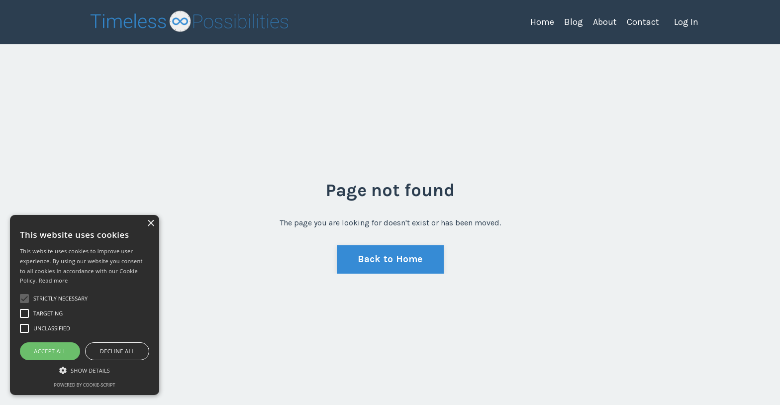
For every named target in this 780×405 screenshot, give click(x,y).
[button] (84, 370)
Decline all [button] (117, 351)
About (605, 21)
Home (542, 21)
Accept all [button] (50, 351)
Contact (643, 21)
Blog (573, 21)
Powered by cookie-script (84, 385)
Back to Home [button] (390, 259)
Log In (686, 21)
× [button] (150, 223)
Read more (53, 280)
